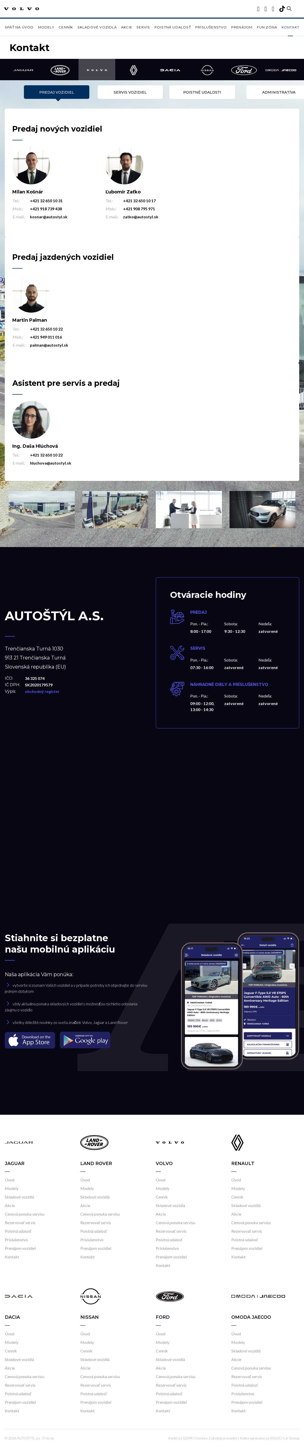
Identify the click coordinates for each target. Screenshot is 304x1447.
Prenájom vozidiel (20, 1248)
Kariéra (174, 1438)
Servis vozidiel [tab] (115, 92)
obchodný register (42, 691)
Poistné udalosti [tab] (189, 92)
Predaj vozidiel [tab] (41, 92)
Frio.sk (49, 1438)
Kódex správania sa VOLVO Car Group (269, 1438)
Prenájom (242, 27)
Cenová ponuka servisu (24, 1214)
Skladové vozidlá (97, 27)
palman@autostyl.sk (49, 345)
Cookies (201, 1438)
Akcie (126, 27)
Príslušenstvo (211, 27)
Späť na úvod (19, 27)
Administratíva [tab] (262, 92)
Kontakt (290, 27)
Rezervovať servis (20, 1222)
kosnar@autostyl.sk (48, 216)
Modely (46, 27)
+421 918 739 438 (46, 208)
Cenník (66, 27)
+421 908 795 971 (139, 208)
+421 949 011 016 (46, 337)
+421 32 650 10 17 (139, 200)
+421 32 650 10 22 (46, 328)
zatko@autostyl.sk (140, 216)
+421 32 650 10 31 (46, 200)
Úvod (9, 1179)
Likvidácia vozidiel (224, 1438)
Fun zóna (267, 27)
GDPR (188, 1438)
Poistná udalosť (173, 27)
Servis (143, 27)
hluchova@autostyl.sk (50, 463)
